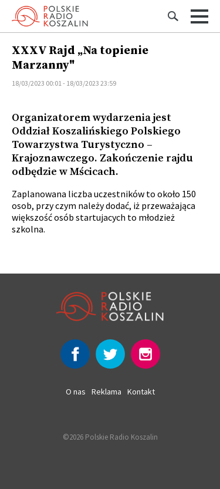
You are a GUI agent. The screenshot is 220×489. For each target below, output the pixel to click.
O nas (76, 391)
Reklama (106, 391)
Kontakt (141, 391)
